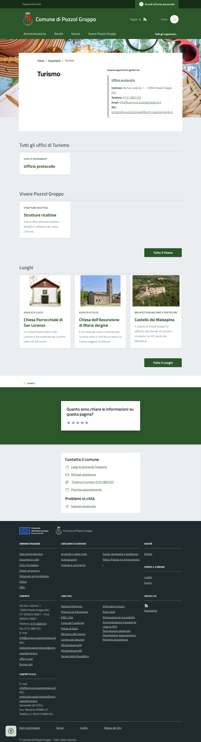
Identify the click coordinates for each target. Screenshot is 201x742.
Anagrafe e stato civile (74, 554)
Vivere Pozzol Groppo (102, 33)
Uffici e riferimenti (35, 159)
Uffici (22, 587)
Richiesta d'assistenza (115, 639)
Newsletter (150, 611)
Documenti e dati (29, 559)
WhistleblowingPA (71, 645)
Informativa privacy (114, 606)
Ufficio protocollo (123, 80)
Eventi (148, 583)
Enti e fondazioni (29, 565)
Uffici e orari (26, 659)
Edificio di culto (33, 312)
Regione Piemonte (32, 4)
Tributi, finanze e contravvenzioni (121, 562)
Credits (84, 728)
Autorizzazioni (69, 559)
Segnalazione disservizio (116, 631)
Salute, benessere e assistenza (120, 554)
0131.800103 (132, 97)
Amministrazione (35, 33)
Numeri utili (26, 664)
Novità (58, 33)
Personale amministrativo (34, 576)
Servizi (75, 33)
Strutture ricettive (36, 208)
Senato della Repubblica (75, 656)
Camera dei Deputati (72, 639)
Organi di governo (29, 571)
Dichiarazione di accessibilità (119, 617)
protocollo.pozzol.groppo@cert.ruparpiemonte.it (142, 112)
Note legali (109, 612)
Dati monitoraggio (29, 728)
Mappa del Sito (112, 728)
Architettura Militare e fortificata (156, 312)
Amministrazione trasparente (119, 622)
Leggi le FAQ (110, 626)
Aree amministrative (31, 554)
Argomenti (54, 60)
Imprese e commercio (73, 565)
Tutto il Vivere (163, 252)
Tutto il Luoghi (163, 362)
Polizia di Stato (69, 628)
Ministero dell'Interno (73, 634)
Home (40, 60)
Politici (23, 582)
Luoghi (148, 577)
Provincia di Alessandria (74, 612)
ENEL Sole (67, 617)
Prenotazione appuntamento (119, 635)
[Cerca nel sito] (172, 19)
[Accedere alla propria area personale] (157, 4)
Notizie (148, 554)
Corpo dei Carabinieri (72, 623)
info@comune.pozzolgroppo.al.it (140, 102)
